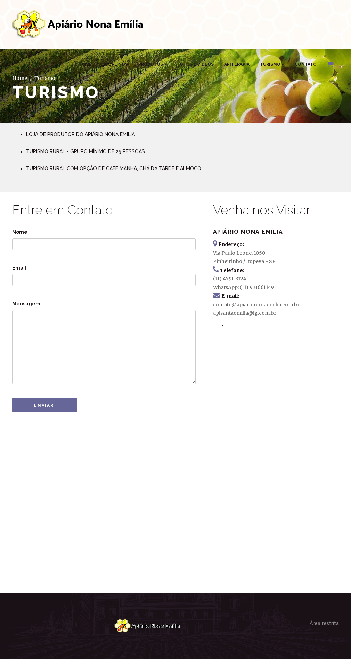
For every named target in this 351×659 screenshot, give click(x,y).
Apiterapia (237, 64)
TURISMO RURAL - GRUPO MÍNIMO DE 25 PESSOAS (85, 151)
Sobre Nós (115, 64)
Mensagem (26, 303)
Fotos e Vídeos (195, 64)
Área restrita (324, 623)
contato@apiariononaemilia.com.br (256, 305)
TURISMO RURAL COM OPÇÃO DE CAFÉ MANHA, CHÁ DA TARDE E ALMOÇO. (114, 168)
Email (19, 268)
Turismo (272, 64)
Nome (19, 232)
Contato (306, 64)
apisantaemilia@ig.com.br (244, 313)
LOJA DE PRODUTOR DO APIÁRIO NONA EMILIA (80, 134)
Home (85, 64)
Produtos (152, 64)
